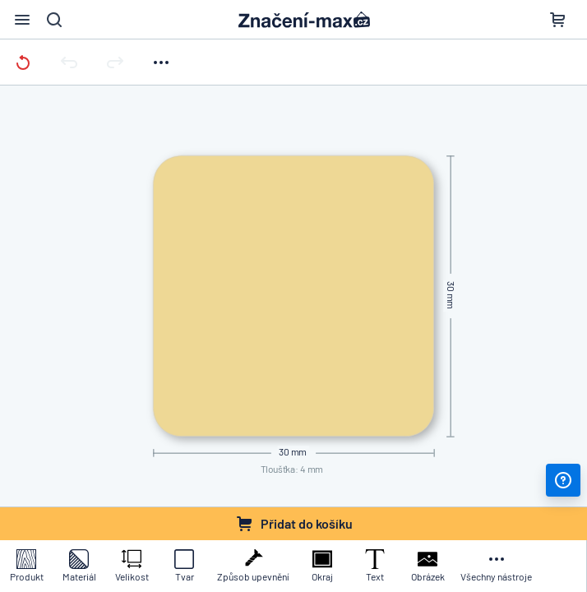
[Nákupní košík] (557, 19)
